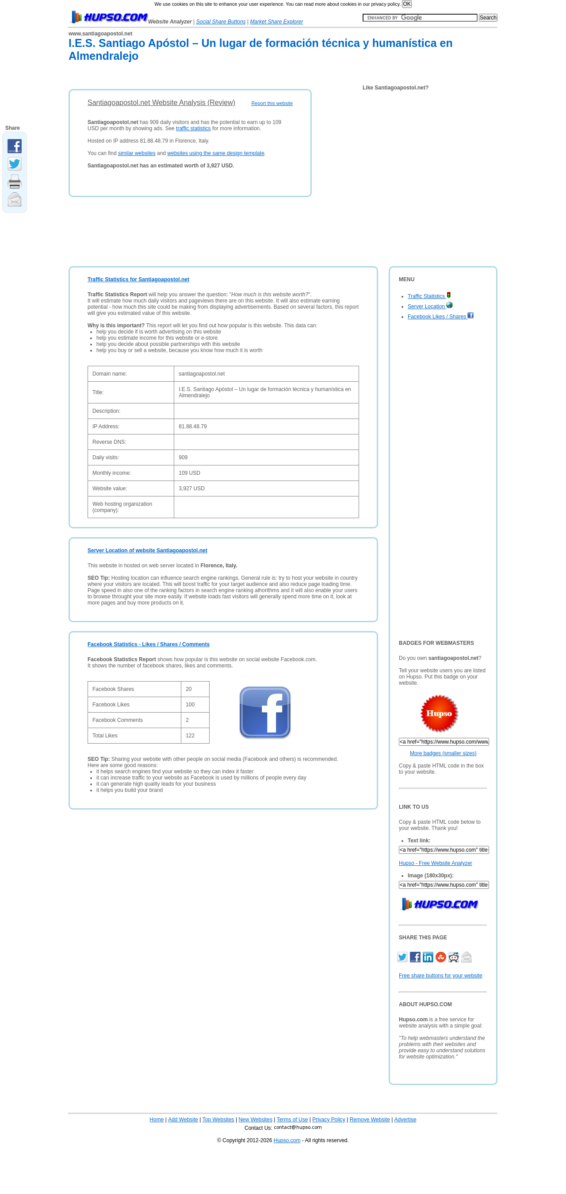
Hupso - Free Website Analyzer (435, 863)
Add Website (183, 1119)
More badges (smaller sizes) (443, 753)
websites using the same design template (215, 153)
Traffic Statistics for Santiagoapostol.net (138, 279)
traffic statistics (193, 128)
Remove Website (370, 1119)
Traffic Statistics (429, 296)
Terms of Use (292, 1119)
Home (156, 1119)
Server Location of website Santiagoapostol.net (147, 550)
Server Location (430, 306)
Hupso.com (287, 1140)
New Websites (255, 1119)
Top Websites (218, 1119)
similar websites (137, 153)
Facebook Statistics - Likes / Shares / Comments (149, 644)
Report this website (272, 103)
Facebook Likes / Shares (441, 317)
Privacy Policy (328, 1119)
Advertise (405, 1119)
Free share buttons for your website (440, 976)
